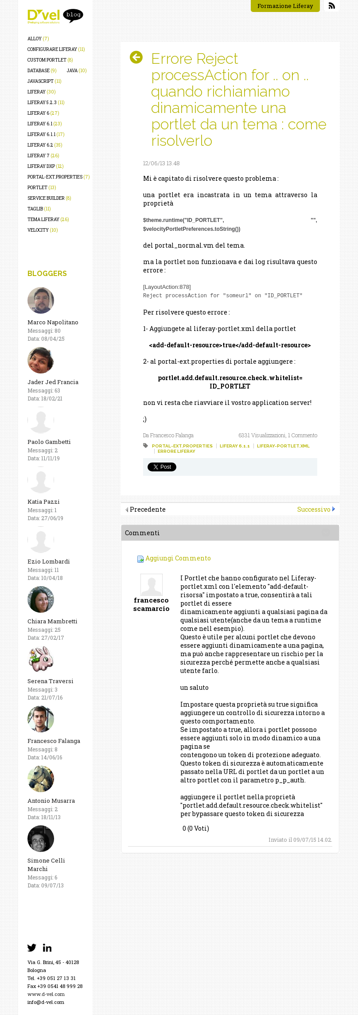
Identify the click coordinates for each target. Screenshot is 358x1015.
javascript (44, 81)
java (77, 71)
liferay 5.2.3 (46, 102)
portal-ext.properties (58, 177)
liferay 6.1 (44, 124)
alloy (38, 39)
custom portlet (50, 60)
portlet (41, 188)
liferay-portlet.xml (283, 445)
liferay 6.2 (44, 145)
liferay (41, 92)
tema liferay (48, 219)
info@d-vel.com (45, 1002)
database (42, 71)
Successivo (314, 509)
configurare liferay (56, 49)
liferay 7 (43, 156)
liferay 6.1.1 (46, 134)
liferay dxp (45, 166)
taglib (39, 209)
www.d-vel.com (46, 994)
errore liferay (176, 450)
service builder (49, 198)
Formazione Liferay (285, 6)
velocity (42, 230)
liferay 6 (43, 113)
